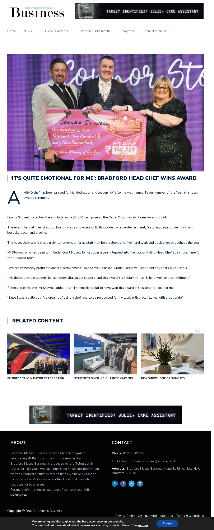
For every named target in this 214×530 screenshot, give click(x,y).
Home (13, 31)
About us (167, 516)
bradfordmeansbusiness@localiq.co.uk (150, 461)
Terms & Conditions (191, 516)
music (184, 227)
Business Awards (57, 31)
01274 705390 (135, 453)
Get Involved (148, 516)
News (29, 31)
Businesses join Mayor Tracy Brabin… (39, 378)
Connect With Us (156, 31)
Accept (168, 523)
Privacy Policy (126, 516)
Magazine (129, 31)
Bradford (21, 258)
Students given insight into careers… (106, 378)
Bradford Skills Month (96, 31)
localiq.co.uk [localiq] (20, 495)
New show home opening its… (166, 378)
